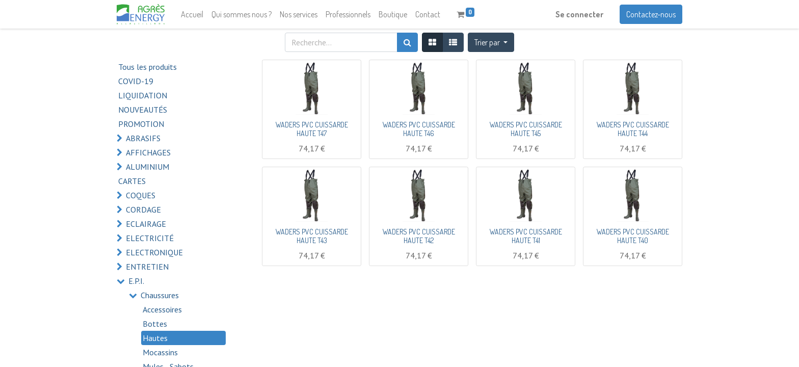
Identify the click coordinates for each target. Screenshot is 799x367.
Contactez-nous (651, 14)
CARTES (132, 181)
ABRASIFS (143, 138)
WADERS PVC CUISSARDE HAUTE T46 (419, 129)
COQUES (140, 195)
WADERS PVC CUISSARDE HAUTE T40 (633, 236)
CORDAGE (143, 209)
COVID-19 (135, 81)
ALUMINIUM (147, 167)
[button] (491, 42)
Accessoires (162, 309)
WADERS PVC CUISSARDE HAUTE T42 (419, 236)
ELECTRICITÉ (150, 238)
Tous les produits (147, 67)
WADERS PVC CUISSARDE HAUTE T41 (526, 236)
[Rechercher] (407, 42)
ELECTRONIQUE (154, 252)
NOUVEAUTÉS (142, 109)
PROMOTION (141, 124)
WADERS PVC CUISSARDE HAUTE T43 (312, 236)
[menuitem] (192, 14)
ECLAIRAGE (146, 224)
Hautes (155, 338)
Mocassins (160, 352)
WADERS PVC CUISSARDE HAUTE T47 (312, 129)
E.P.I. (136, 281)
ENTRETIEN (147, 266)
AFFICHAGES (148, 152)
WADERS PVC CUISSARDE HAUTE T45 (526, 129)
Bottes (155, 324)
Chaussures (160, 295)
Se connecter (579, 14)
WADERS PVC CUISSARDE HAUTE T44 (633, 129)
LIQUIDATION (142, 95)
